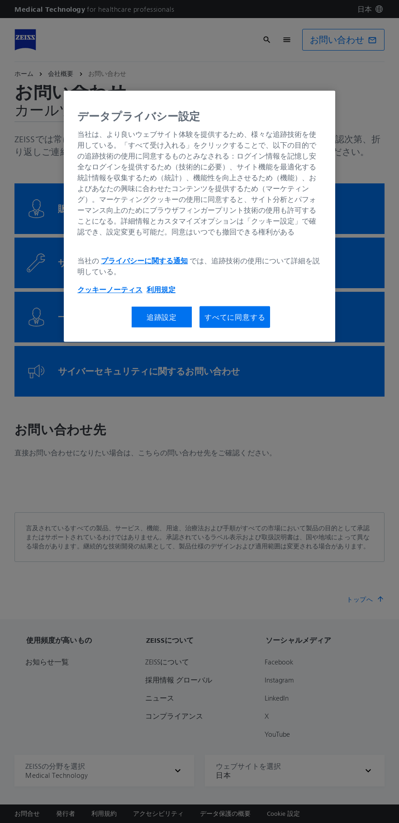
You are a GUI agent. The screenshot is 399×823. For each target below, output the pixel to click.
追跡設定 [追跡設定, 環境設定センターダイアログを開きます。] (162, 317)
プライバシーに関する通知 (144, 261)
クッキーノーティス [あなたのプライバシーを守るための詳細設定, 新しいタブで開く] (109, 290)
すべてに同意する (234, 317)
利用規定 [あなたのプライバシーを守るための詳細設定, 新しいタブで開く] (161, 290)
